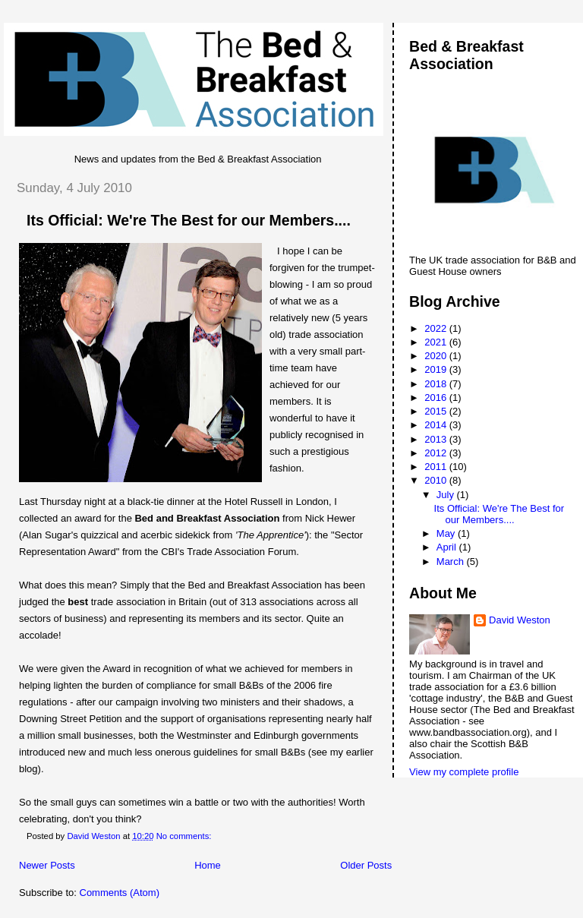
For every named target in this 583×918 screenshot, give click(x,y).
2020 (436, 355)
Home (207, 865)
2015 (436, 411)
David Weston (519, 620)
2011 (436, 466)
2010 (436, 480)
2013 (436, 439)
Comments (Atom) (119, 892)
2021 (436, 342)
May (447, 533)
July (446, 494)
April (447, 547)
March (451, 561)
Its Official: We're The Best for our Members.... (189, 220)
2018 (436, 384)
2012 (436, 453)
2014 (436, 425)
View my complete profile (463, 772)
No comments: (185, 836)
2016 (436, 397)
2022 (436, 328)
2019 (436, 369)
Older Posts (366, 865)
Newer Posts (47, 865)
